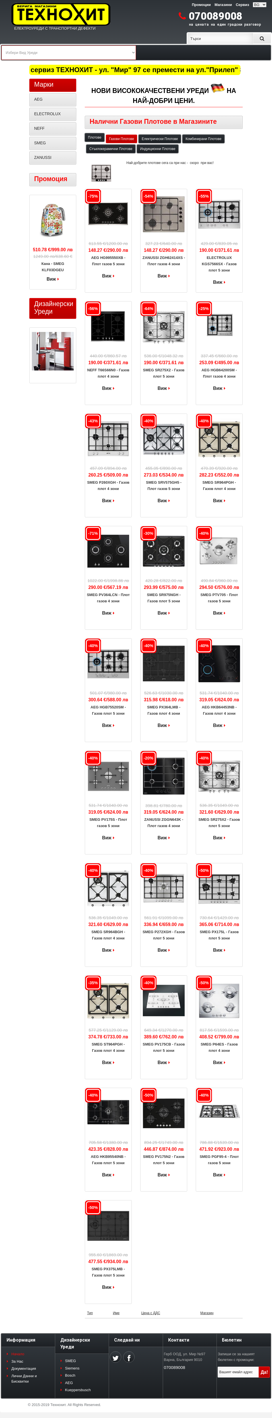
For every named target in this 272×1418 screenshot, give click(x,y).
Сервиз (242, 5)
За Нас (17, 1361)
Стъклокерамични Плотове (110, 149)
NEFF (39, 128)
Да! (264, 1372)
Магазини (223, 5)
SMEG (40, 143)
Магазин (206, 1313)
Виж (107, 276)
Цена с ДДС (150, 1313)
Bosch (70, 1375)
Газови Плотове (121, 139)
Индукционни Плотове (157, 149)
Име (116, 1313)
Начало (17, 1354)
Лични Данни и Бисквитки (24, 1379)
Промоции (201, 5)
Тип (90, 1313)
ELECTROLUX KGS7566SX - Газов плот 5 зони (219, 264)
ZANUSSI (42, 157)
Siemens (72, 1368)
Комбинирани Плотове (203, 139)
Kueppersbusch (78, 1390)
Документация (23, 1368)
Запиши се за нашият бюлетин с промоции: (236, 1357)
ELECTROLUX (47, 114)
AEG (38, 99)
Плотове (94, 137)
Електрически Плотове (160, 139)
